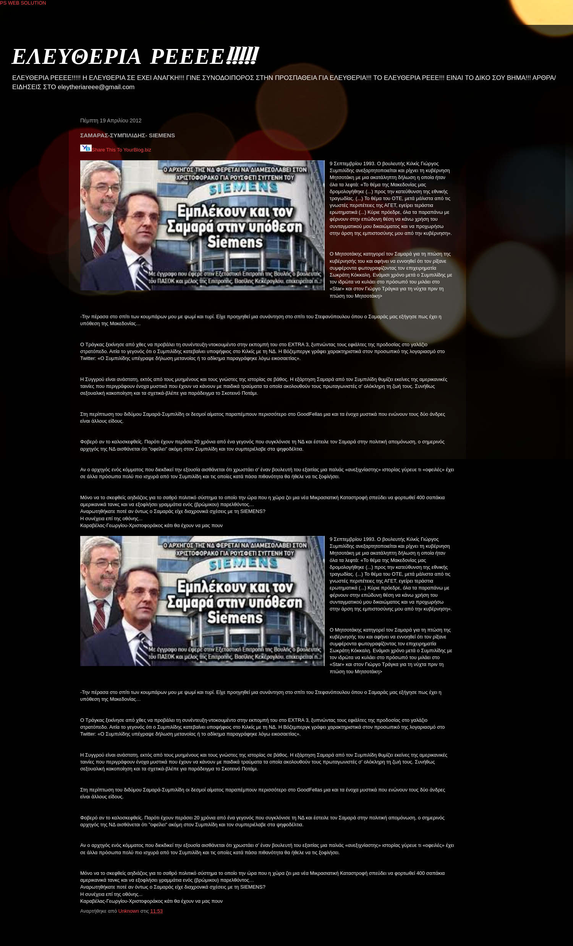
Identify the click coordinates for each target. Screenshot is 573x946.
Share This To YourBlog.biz (115, 150)
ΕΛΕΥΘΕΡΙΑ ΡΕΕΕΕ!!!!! (133, 55)
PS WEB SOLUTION (23, 3)
